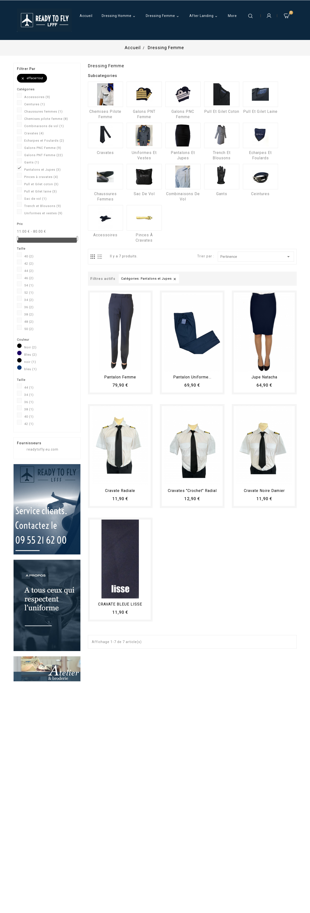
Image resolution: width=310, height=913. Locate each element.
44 (29, 271)
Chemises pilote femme (46, 119)
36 (29, 307)
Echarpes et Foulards (44, 140)
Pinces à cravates (41, 177)
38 (29, 314)
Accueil (86, 16)
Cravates (34, 133)
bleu (30, 369)
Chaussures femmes (43, 111)
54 (29, 285)
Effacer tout (32, 78)
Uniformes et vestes (43, 213)
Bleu (30, 354)
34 (29, 300)
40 (29, 256)
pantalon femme (120, 377)
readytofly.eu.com (42, 449)
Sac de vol (35, 198)
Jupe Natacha (264, 377)
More (232, 16)
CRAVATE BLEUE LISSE (120, 604)
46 (29, 278)
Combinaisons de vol (44, 126)
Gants (31, 162)
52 (29, 292)
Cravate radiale (120, 490)
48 (29, 321)
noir (30, 362)
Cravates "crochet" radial (192, 490)
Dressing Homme (119, 16)
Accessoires (37, 97)
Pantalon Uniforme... (192, 377)
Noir (30, 347)
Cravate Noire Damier (264, 490)
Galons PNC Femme (42, 148)
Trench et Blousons (42, 206)
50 (29, 329)
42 (29, 263)
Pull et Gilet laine (40, 191)
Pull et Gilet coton (41, 184)
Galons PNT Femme (43, 155)
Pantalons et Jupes (42, 169)
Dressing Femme (163, 16)
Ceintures (34, 104)
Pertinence (255, 257)
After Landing (204, 16)
